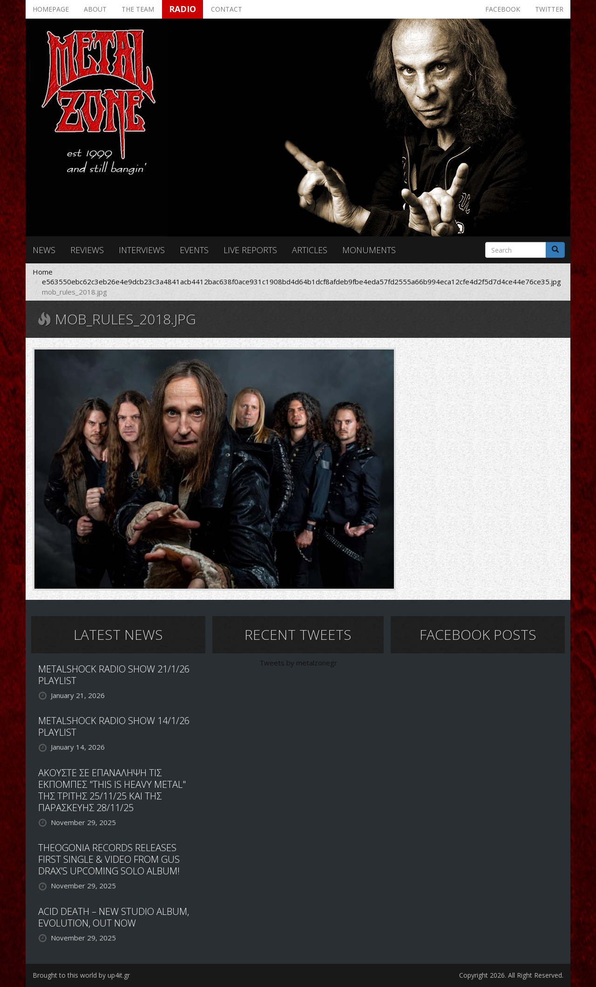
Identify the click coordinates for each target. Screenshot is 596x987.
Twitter (549, 9)
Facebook (502, 9)
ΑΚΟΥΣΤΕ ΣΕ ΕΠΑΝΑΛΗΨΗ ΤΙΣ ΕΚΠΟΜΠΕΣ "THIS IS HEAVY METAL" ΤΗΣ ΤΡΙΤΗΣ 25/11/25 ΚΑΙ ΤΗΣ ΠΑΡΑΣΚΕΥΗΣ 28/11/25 (112, 790)
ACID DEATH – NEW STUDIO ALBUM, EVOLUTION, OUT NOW (113, 917)
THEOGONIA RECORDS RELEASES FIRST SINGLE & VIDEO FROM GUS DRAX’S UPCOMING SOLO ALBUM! (109, 859)
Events (194, 249)
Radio (182, 8)
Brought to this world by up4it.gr (81, 975)
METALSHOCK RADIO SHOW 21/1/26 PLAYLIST (114, 675)
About (95, 9)
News (44, 249)
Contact (226, 9)
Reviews (87, 249)
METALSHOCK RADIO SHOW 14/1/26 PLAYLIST (114, 726)
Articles (309, 249)
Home (43, 271)
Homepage (51, 9)
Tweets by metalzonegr (298, 662)
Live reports (250, 249)
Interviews (142, 249)
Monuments (369, 249)
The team (138, 9)
